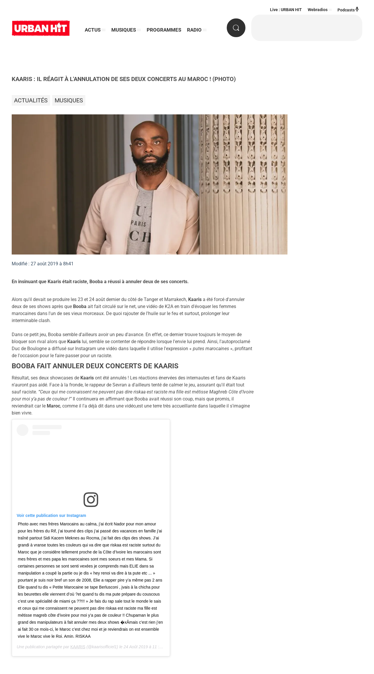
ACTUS (93, 30)
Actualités (31, 100)
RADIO (194, 30)
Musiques (69, 100)
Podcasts (348, 9)
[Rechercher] (236, 27)
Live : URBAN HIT (286, 9)
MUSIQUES (123, 30)
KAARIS (77, 646)
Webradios (318, 9)
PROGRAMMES (164, 30)
